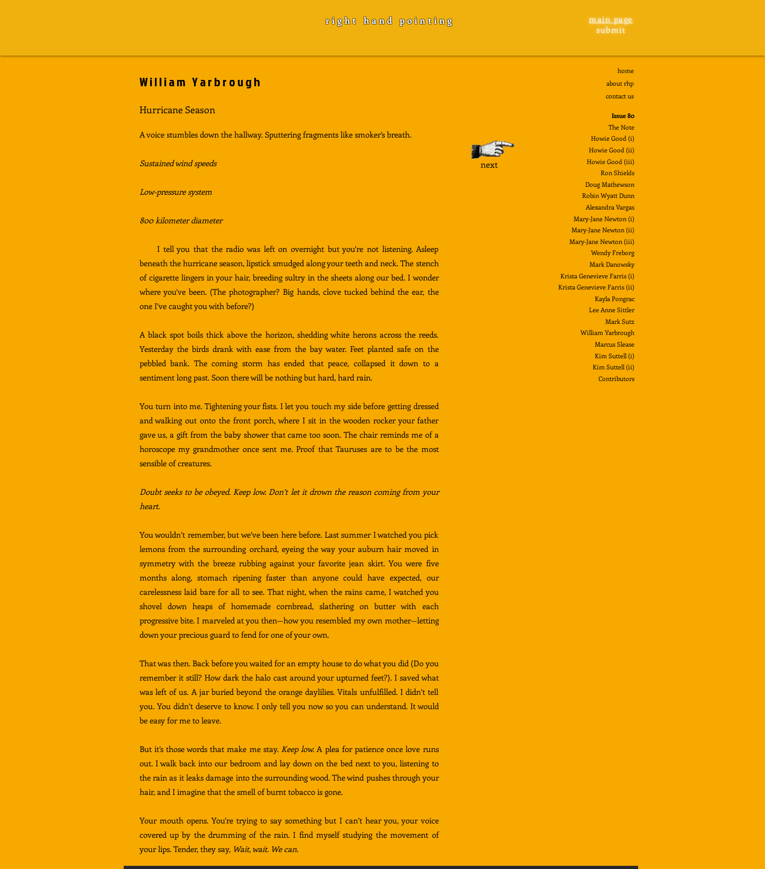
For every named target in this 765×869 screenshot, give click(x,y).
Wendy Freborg (612, 252)
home (625, 70)
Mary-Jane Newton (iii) (601, 241)
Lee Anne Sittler (611, 309)
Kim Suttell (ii (612, 367)
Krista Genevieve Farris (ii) (596, 287)
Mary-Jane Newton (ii (602, 229)
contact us (620, 96)
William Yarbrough (607, 332)
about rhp (620, 83)
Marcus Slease (614, 344)
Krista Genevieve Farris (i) (597, 275)
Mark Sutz (619, 321)
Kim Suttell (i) (614, 355)
